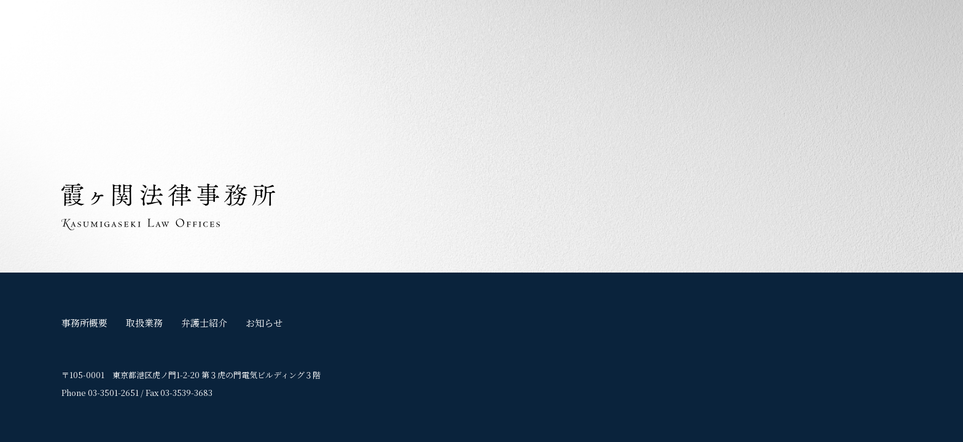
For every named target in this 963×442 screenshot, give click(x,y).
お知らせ (264, 322)
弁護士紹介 (204, 322)
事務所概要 (84, 322)
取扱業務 (144, 322)
